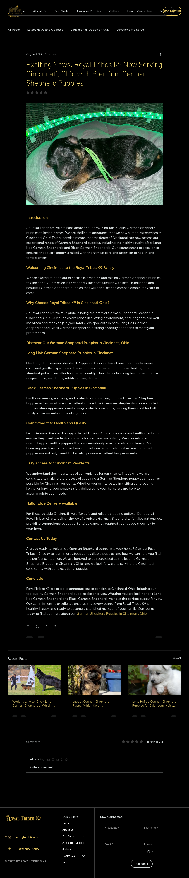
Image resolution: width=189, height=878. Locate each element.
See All (177, 658)
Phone (149, 844)
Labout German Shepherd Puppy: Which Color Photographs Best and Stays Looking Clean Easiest (92, 703)
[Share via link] (55, 626)
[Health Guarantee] (83, 856)
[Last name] (160, 834)
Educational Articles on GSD (90, 29)
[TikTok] (21, 827)
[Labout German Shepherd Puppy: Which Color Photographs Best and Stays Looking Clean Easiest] (94, 680)
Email (109, 844)
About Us (67, 829)
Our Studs (68, 836)
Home (66, 823)
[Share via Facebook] (28, 626)
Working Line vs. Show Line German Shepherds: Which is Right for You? (33, 703)
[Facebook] (9, 827)
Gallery (66, 849)
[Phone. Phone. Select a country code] (150, 851)
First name (112, 828)
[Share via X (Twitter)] (37, 626)
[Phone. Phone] (165, 851)
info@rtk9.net (26, 837)
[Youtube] (26, 827)
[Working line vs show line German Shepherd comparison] (34, 680)
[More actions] (160, 54)
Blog (65, 862)
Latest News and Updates (45, 29)
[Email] (121, 851)
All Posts (14, 29)
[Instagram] (15, 827)
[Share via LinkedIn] (46, 626)
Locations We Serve (130, 29)
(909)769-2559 (27, 849)
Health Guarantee (70, 856)
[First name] (121, 834)
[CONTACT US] (172, 11)
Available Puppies (73, 842)
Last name (151, 828)
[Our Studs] (83, 836)
